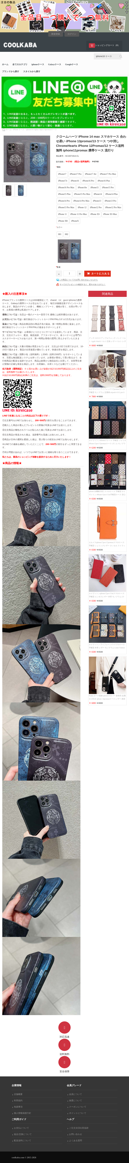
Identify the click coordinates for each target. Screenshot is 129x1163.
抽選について (75, 1100)
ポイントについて (77, 1113)
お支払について (20, 1128)
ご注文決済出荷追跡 (78, 1128)
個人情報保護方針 (21, 1113)
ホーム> (9, 129)
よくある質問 (75, 1140)
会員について (75, 1094)
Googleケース (71, 64)
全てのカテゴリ (19, 64)
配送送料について (21, 1140)
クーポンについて (77, 1107)
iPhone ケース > (19, 129)
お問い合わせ (75, 1134)
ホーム (5, 64)
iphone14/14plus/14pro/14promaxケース (41, 129)
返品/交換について (22, 1134)
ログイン (72, 34)
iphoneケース (38, 64)
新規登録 (55, 34)
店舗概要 (17, 1094)
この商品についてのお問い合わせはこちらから (78, 280)
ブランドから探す (10, 71)
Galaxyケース (54, 64)
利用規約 (17, 1100)
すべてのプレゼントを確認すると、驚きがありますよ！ (83, 284)
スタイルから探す (31, 71)
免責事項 (17, 1107)
